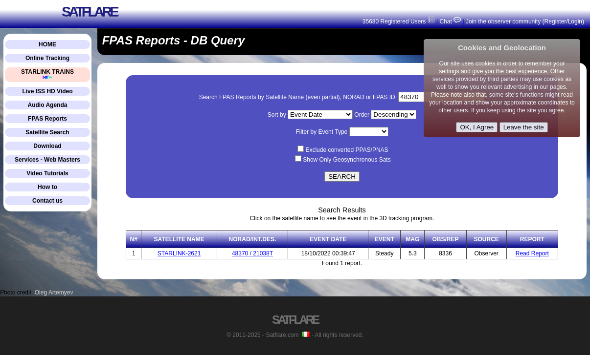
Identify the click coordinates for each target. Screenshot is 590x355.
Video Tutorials (47, 173)
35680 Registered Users (399, 21)
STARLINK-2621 (179, 253)
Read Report (532, 253)
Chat (449, 21)
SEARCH (342, 176)
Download (47, 146)
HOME (47, 44)
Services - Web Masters (47, 159)
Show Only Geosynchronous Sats (346, 159)
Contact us (47, 200)
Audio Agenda (48, 105)
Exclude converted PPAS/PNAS (346, 149)
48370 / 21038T (252, 253)
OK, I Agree (477, 127)
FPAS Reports (47, 118)
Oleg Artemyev (54, 292)
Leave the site (523, 127)
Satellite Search (47, 132)
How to (47, 187)
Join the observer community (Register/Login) (525, 21)
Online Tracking (47, 58)
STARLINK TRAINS (47, 74)
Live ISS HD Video (47, 91)
